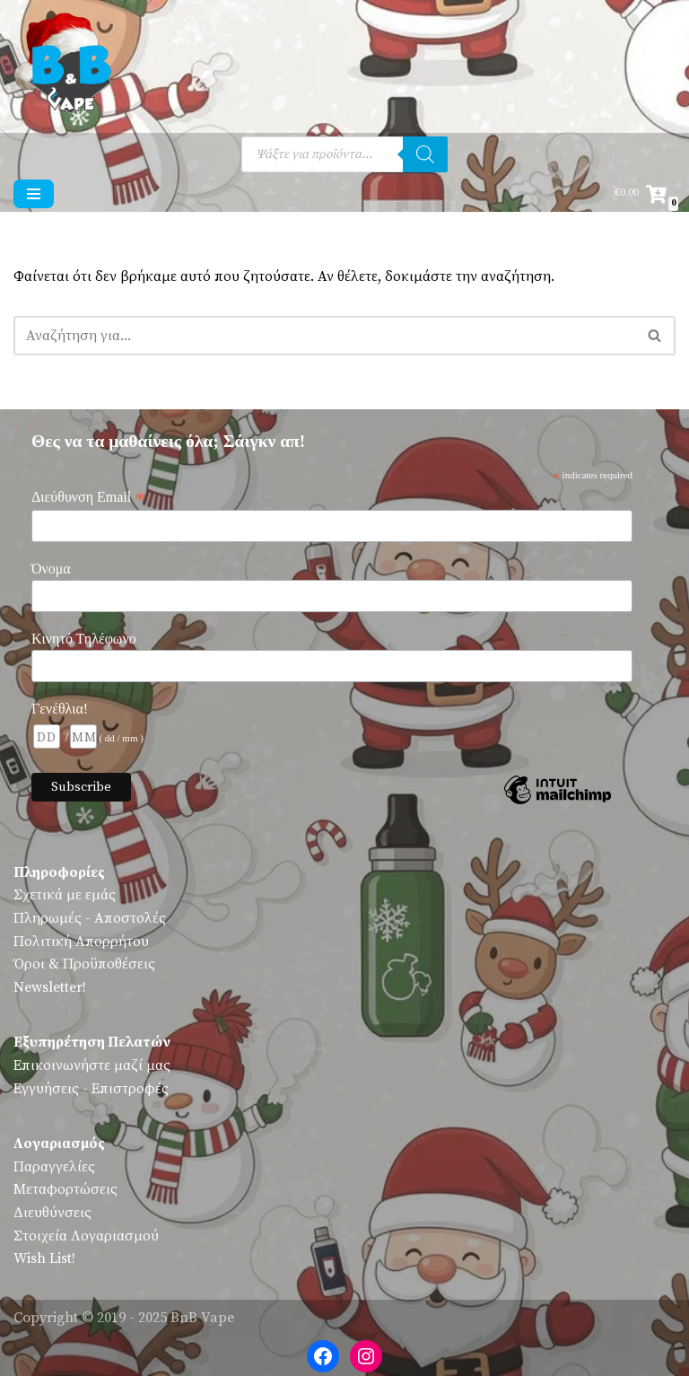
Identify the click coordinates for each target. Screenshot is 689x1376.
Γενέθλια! (59, 708)
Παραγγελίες (54, 1167)
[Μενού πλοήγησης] (33, 194)
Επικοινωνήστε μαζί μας (91, 1065)
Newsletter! (49, 987)
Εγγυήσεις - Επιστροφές (91, 1089)
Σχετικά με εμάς (64, 895)
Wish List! (44, 1258)
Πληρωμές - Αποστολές (89, 918)
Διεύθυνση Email (88, 497)
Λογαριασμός (59, 1144)
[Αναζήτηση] (425, 154)
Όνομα (51, 568)
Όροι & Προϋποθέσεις (84, 964)
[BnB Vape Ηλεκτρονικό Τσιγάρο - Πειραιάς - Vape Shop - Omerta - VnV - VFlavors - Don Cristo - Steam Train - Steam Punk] (67, 66)
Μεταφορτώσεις (65, 1189)
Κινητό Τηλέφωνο (83, 638)
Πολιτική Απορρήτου (81, 942)
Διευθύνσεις (52, 1213)
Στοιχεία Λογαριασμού (86, 1236)
